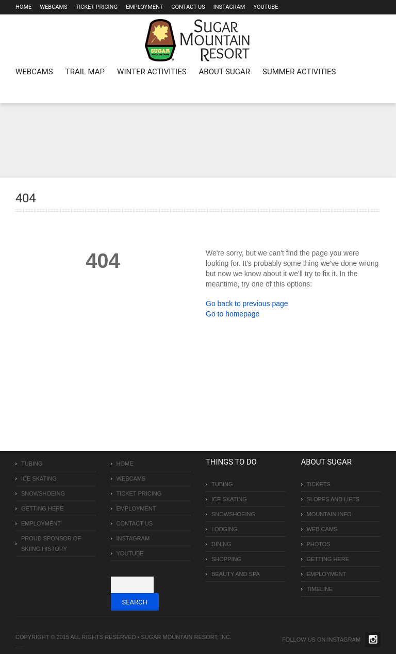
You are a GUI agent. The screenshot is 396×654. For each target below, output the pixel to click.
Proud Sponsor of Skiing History (51, 543)
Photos (319, 544)
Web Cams (322, 529)
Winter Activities (151, 71)
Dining (221, 544)
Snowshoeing (43, 493)
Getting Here (42, 508)
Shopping (226, 559)
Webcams (53, 7)
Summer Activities (299, 71)
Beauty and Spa (235, 574)
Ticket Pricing (97, 7)
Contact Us (188, 7)
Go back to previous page (247, 303)
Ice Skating (39, 478)
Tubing (32, 463)
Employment (144, 7)
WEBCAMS (34, 71)
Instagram (229, 7)
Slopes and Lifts (333, 499)
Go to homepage (232, 314)
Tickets (319, 484)
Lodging (224, 529)
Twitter (373, 639)
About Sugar (224, 71)
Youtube (265, 7)
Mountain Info (329, 514)
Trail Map (85, 71)
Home (23, 7)
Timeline (320, 589)
